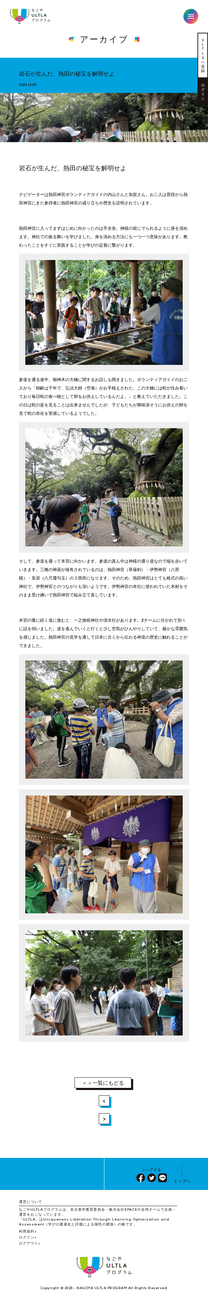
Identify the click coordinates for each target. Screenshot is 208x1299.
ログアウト (28, 1243)
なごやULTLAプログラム (30, 16)
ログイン (203, 92)
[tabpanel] (104, 114)
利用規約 (26, 1231)
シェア (140, 1177)
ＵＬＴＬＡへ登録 (203, 55)
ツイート (151, 1177)
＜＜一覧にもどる (103, 1082)
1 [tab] (104, 135)
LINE (162, 1177)
